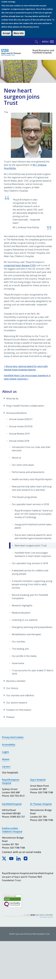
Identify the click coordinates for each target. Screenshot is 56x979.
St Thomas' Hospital (41, 803)
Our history (12, 688)
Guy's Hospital (38, 779)
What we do (12, 398)
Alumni (5, 759)
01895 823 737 (17, 816)
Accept (6, 33)
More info (19, 33)
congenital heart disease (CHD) (20, 265)
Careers (6, 766)
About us (9, 391)
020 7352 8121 (17, 795)
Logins (5, 751)
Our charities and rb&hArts (20, 695)
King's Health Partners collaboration (25, 405)
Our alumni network (16, 702)
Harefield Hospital (11, 803)
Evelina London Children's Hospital (12, 830)
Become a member (16, 681)
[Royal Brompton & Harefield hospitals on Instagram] (26, 858)
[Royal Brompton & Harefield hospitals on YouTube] (11, 858)
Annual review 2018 (19, 440)
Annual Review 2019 (19, 433)
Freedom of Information (18, 709)
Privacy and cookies (13, 737)
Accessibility (8, 744)
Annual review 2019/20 (20, 426)
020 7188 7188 (17, 847)
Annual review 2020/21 (20, 419)
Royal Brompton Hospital (10, 781)
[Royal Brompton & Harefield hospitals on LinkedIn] (18, 858)
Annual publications (16, 412)
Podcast (10, 717)
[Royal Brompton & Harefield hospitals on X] (4, 858)
